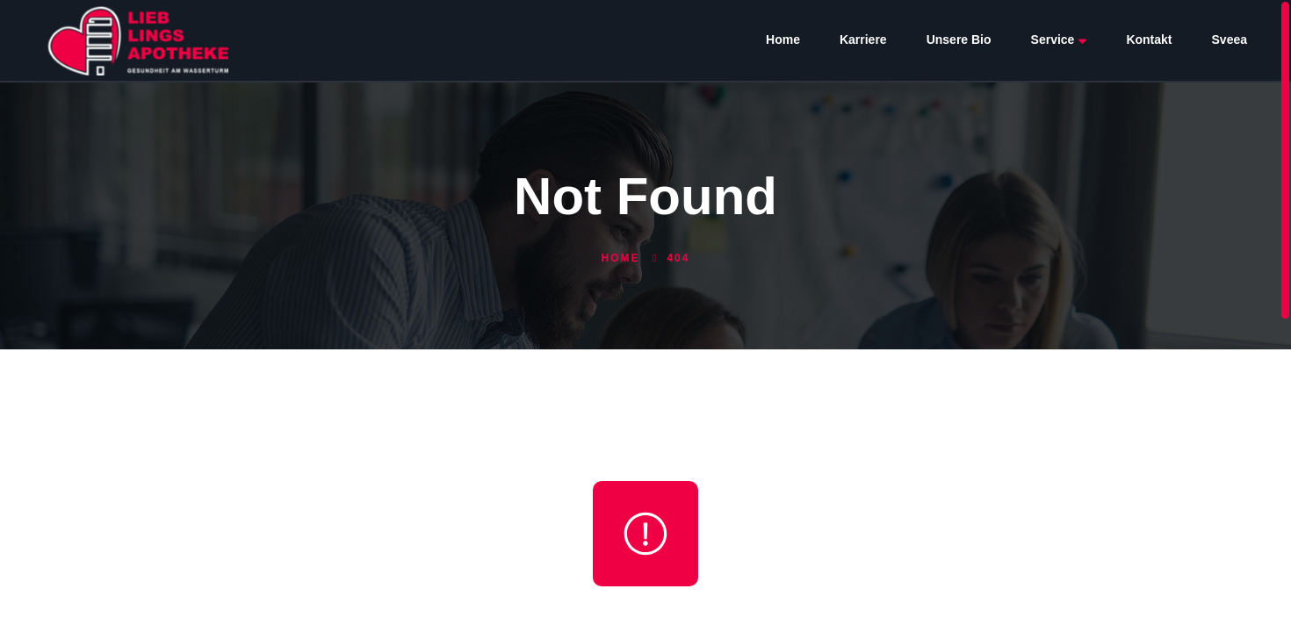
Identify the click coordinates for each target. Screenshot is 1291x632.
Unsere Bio (959, 39)
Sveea (1229, 39)
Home (783, 39)
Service (1059, 39)
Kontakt (1149, 39)
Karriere (863, 39)
